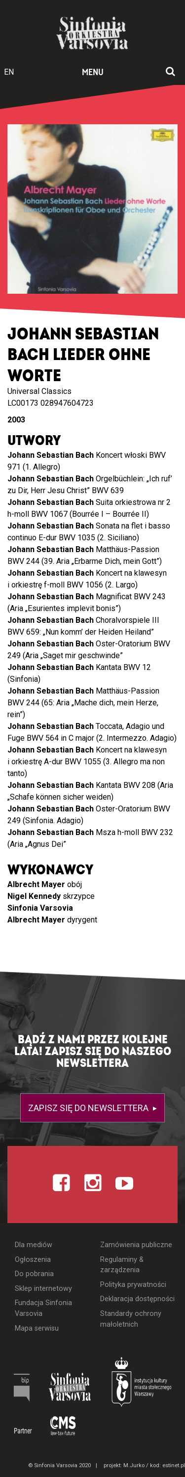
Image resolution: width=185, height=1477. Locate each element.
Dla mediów (33, 1245)
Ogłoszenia (33, 1259)
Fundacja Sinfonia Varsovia (43, 1308)
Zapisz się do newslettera (89, 1108)
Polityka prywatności (133, 1285)
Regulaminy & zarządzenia (122, 1265)
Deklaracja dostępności (137, 1299)
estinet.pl (173, 1465)
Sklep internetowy (43, 1288)
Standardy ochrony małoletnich (130, 1319)
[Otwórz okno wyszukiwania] (170, 72)
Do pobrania (34, 1274)
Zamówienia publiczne (136, 1245)
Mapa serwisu (37, 1328)
